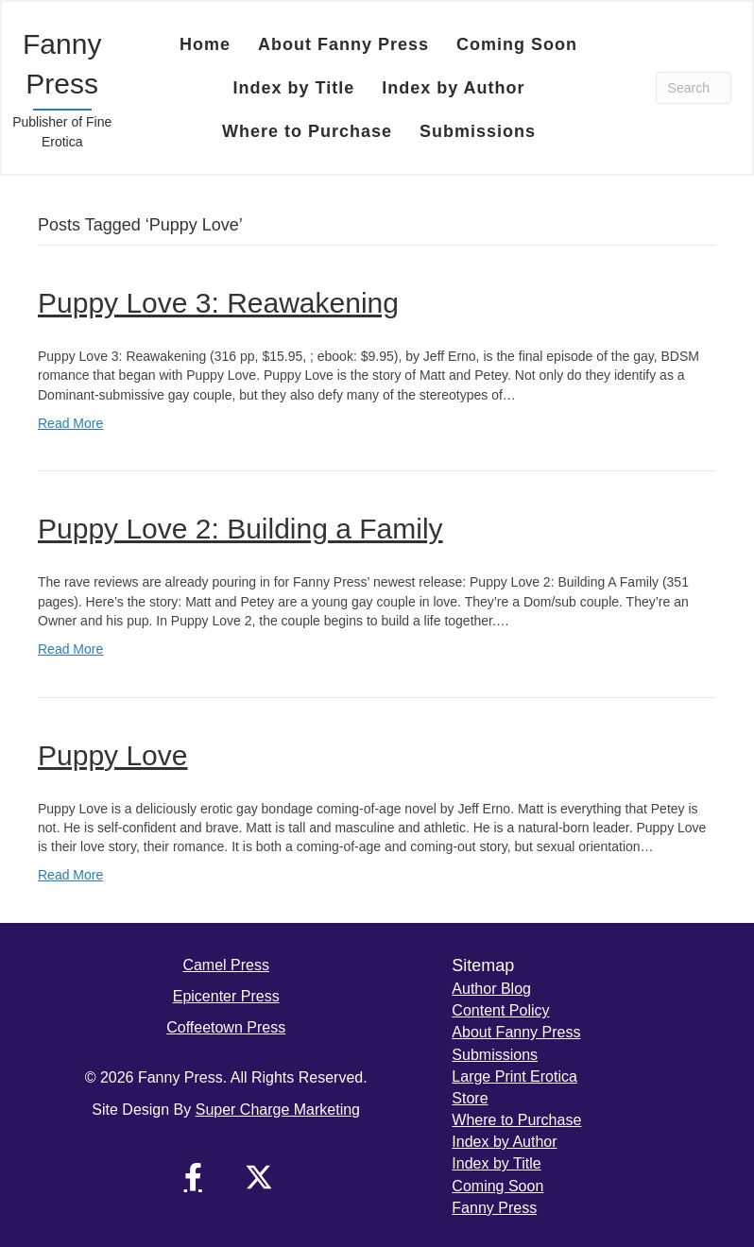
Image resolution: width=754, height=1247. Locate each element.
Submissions (495, 1055)
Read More (70, 423)
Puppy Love (112, 755)
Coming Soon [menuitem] (516, 44)
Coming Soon (497, 1186)
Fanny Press (494, 1208)
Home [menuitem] (205, 44)
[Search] (693, 88)
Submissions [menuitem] (478, 131)
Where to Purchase (516, 1120)
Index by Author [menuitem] (453, 87)
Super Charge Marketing (278, 1110)
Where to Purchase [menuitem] (307, 131)
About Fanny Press (516, 1032)
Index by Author (504, 1142)
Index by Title (496, 1163)
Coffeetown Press (225, 1027)
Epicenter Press (226, 996)
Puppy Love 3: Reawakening (218, 302)
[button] (192, 1177)
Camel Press (225, 965)
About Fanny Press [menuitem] (343, 44)
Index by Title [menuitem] (293, 87)
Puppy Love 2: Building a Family (240, 528)
